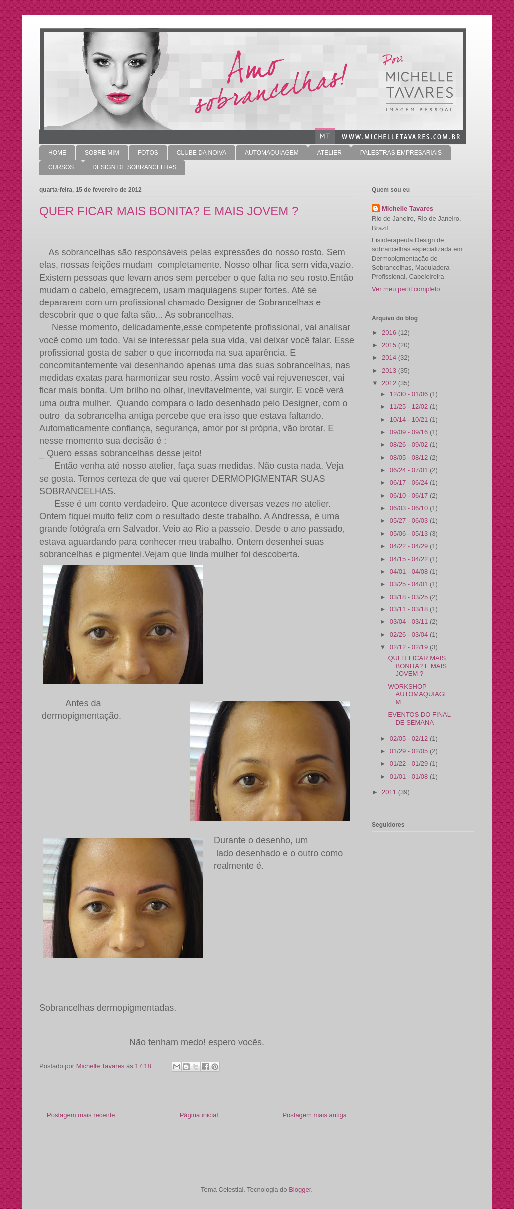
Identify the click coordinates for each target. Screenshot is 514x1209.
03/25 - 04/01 (410, 584)
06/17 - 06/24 (410, 482)
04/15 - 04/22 (410, 559)
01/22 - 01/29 (410, 763)
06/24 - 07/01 (410, 470)
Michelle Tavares (408, 208)
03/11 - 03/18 (410, 609)
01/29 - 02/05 (410, 751)
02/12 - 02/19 (410, 647)
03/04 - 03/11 (410, 621)
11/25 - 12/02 (410, 406)
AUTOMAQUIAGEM (272, 152)
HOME (57, 152)
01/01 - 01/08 (410, 776)
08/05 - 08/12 (410, 457)
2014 (390, 357)
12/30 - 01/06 (410, 394)
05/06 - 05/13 (410, 533)
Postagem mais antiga (314, 1115)
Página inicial (199, 1115)
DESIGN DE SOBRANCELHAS (134, 167)
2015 (390, 345)
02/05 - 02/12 (410, 738)
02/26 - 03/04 (410, 634)
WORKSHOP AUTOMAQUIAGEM (418, 694)
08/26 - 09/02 (410, 444)
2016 (390, 332)
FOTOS (148, 152)
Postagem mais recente (81, 1115)
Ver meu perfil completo (406, 289)
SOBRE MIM (102, 152)
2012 (390, 383)
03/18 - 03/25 (410, 597)
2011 (390, 792)
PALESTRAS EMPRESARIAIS (401, 152)
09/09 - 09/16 (410, 432)
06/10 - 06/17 (410, 495)
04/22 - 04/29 (410, 546)
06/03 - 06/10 (410, 508)
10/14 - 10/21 (410, 419)
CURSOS (61, 167)
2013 (390, 370)
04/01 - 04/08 (410, 571)
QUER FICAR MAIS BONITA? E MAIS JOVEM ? (417, 665)
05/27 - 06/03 (410, 520)
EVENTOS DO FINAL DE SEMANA (419, 718)
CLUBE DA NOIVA (201, 152)
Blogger (300, 1189)
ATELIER (330, 152)
